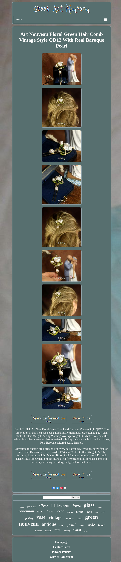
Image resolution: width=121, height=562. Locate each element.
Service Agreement (61, 556)
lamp (40, 511)
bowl (96, 512)
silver (43, 505)
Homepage (61, 542)
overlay (70, 512)
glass (89, 505)
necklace (100, 507)
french (50, 511)
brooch (80, 511)
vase (41, 517)
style (91, 525)
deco (60, 511)
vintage (55, 517)
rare (57, 530)
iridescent (60, 505)
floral (77, 530)
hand (101, 525)
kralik (86, 531)
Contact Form (61, 547)
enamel (38, 530)
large (22, 507)
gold (71, 524)
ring (61, 525)
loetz (77, 505)
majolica (70, 518)
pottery (29, 518)
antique (49, 524)
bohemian (26, 511)
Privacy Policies (61, 551)
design (48, 530)
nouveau (29, 524)
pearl (79, 518)
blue (89, 512)
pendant (31, 506)
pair (103, 512)
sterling (67, 530)
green (91, 517)
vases (82, 525)
